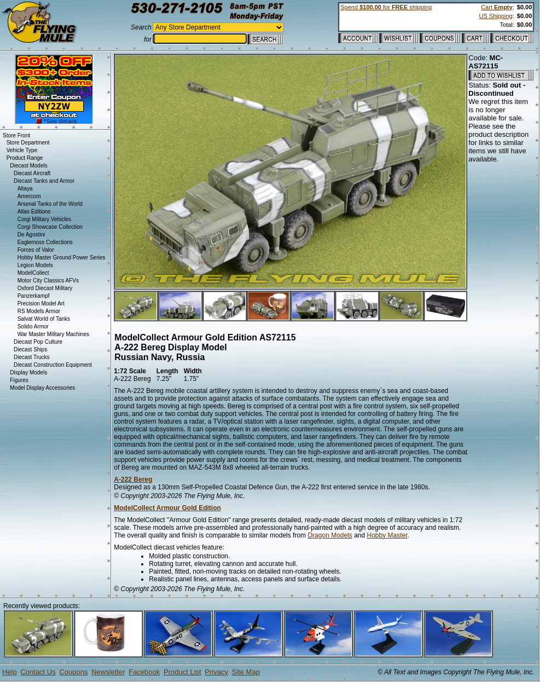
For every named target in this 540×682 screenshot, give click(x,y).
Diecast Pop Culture (38, 342)
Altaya (25, 189)
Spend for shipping (386, 7)
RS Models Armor (39, 311)
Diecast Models (28, 166)
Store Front (16, 135)
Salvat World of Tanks (44, 319)
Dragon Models (329, 535)
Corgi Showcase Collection (50, 227)
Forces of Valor (36, 250)
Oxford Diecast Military (45, 288)
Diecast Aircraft (32, 173)
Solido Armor (33, 326)
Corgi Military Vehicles (44, 219)
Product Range (25, 158)
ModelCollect (33, 273)
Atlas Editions (34, 212)
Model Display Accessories (42, 388)
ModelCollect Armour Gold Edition (167, 508)
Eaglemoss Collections (45, 242)
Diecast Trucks (32, 357)
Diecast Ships (30, 349)
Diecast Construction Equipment (53, 365)
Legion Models (35, 265)
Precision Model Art (41, 303)
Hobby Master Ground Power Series (62, 258)
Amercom (29, 196)
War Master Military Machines (53, 334)
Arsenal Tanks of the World (50, 204)
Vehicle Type (22, 150)
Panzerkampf (34, 296)
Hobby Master (387, 535)
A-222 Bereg (133, 479)
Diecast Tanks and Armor (44, 181)
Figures (19, 380)
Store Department (28, 143)
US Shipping (495, 16)
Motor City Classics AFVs (48, 281)
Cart (496, 7)
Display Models (28, 372)
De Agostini (31, 235)
